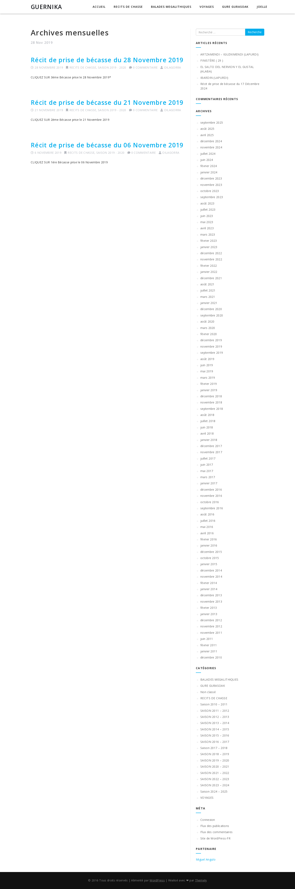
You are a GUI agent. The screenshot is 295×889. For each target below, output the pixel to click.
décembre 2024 (211, 141)
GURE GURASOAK (235, 7)
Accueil (99, 7)
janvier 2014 (208, 589)
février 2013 (208, 608)
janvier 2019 (208, 390)
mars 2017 (207, 477)
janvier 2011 (208, 651)
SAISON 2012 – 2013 (214, 717)
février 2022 (208, 266)
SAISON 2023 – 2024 (214, 785)
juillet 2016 (208, 521)
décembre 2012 (211, 620)
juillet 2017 (208, 458)
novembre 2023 (211, 185)
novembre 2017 (211, 452)
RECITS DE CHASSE (128, 7)
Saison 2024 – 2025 (213, 791)
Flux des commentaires (216, 832)
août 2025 (207, 129)
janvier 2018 (208, 440)
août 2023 (207, 203)
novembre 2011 (211, 633)
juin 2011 (206, 639)
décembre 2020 (211, 309)
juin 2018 (206, 427)
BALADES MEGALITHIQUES (171, 7)
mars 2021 (207, 297)
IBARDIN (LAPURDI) (214, 78)
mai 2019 (206, 371)
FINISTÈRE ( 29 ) (211, 60)
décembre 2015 (211, 552)
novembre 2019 (211, 346)
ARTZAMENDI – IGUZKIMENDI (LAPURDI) (229, 54)
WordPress (157, 880)
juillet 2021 (208, 290)
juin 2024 (206, 160)
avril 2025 (207, 135)
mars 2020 (207, 328)
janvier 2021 (208, 303)
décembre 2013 (211, 595)
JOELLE (262, 7)
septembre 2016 (211, 508)
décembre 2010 (211, 657)
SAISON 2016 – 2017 (214, 742)
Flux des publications (214, 826)
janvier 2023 (208, 247)
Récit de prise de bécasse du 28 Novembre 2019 (107, 60)
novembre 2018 (211, 402)
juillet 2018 (208, 421)
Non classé (208, 692)
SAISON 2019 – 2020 (214, 760)
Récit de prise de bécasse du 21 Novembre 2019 (107, 102)
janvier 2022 (208, 272)
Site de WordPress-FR (215, 838)
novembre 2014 (211, 576)
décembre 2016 (211, 489)
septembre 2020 (211, 315)
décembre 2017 (211, 446)
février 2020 (208, 334)
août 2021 (207, 284)
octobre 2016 (209, 502)
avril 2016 (207, 533)
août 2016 (207, 514)
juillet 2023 (208, 209)
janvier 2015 (208, 564)
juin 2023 (206, 216)
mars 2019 (207, 378)
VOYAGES (207, 7)
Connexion (207, 820)
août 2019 (207, 359)
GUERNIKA (46, 7)
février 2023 (208, 241)
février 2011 (208, 645)
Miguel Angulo (206, 859)
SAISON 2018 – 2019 (214, 754)
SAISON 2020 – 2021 (214, 766)
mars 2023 (207, 234)
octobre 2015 (209, 558)
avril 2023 (207, 228)
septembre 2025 (211, 122)
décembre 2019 (211, 340)
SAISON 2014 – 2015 (214, 729)
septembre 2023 (211, 197)
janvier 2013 (208, 614)
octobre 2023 (209, 191)
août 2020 (207, 321)
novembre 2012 (211, 626)
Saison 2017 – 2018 (213, 748)
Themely (201, 880)
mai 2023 (206, 222)
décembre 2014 (211, 570)
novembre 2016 (211, 496)
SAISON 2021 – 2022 (214, 773)
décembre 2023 (211, 178)
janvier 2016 (208, 545)
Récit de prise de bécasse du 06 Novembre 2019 (107, 145)
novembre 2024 (211, 147)
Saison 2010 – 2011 (213, 704)
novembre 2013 (211, 601)
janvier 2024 (208, 172)
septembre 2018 (211, 409)
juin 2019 (206, 365)
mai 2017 (206, 471)
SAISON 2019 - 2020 (112, 67)
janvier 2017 (208, 483)
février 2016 (208, 539)
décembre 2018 (211, 396)
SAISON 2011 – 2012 (214, 711)
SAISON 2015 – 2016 (214, 735)
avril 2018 (207, 433)
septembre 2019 (211, 353)
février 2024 (208, 166)
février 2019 (208, 384)
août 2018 (207, 415)
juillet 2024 (208, 154)
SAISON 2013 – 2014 (214, 723)
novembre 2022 (211, 259)
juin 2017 (206, 465)
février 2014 (208, 583)
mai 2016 (206, 527)
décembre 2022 (211, 253)
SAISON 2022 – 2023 (214, 779)
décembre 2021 (211, 278)
